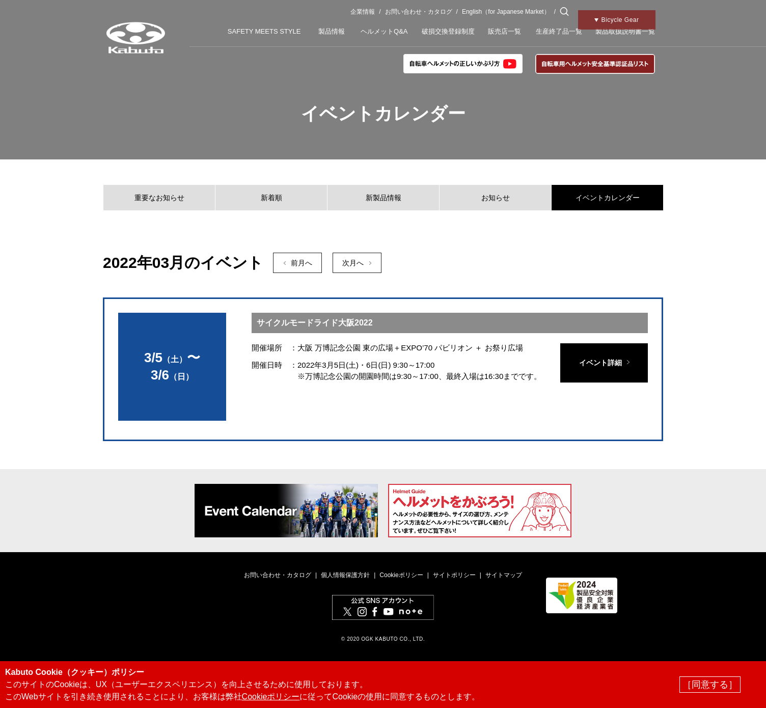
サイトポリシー (454, 575)
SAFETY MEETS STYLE (264, 31)
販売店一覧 (504, 31)
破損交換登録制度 (448, 31)
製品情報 (331, 31)
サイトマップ (503, 575)
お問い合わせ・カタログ (418, 11)
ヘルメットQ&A (384, 31)
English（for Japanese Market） (506, 11)
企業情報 (362, 11)
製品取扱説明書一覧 (625, 31)
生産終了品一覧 (559, 31)
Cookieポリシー (401, 575)
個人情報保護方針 (345, 575)
